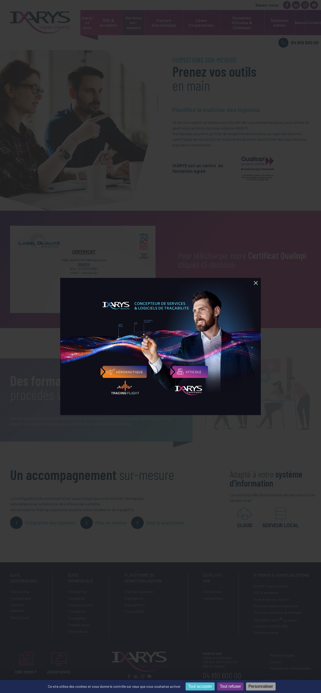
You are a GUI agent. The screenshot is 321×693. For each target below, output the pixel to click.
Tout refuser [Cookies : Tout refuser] (230, 686)
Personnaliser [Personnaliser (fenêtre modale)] (261, 686)
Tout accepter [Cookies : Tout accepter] (200, 686)
